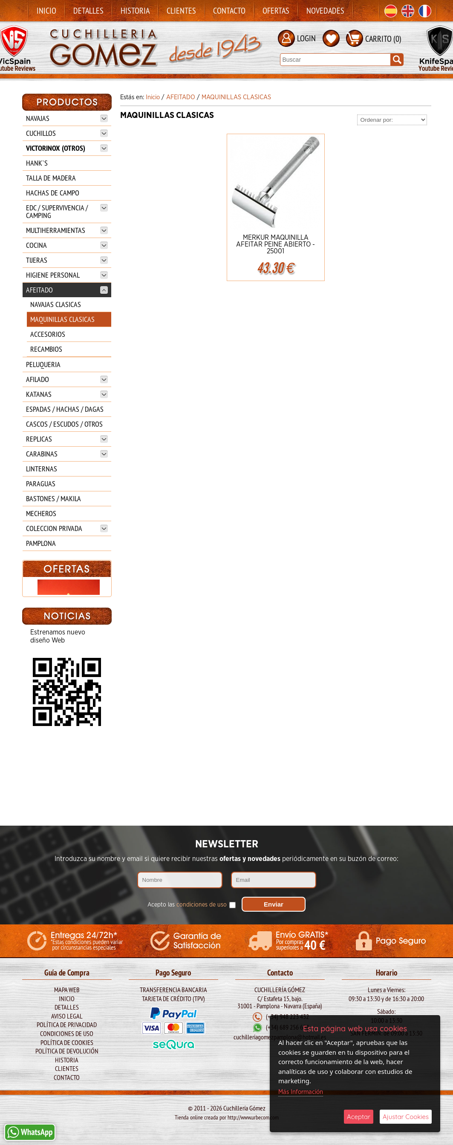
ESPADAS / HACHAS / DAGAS (65, 409)
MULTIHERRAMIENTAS (67, 230)
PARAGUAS (40, 483)
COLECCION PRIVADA (67, 528)
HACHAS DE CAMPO (52, 193)
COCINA (67, 245)
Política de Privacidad (67, 1024)
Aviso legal (67, 1016)
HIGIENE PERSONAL (67, 275)
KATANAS (67, 394)
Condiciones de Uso (66, 1033)
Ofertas (276, 10)
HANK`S (37, 163)
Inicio (46, 10)
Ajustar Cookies (406, 1117)
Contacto (229, 10)
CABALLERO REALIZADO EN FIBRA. (66, 661)
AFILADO (67, 379)
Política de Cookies (66, 1042)
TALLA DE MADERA (51, 178)
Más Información (300, 1092)
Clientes (181, 10)
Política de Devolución (66, 1051)
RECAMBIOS (46, 349)
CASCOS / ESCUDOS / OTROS (64, 424)
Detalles (88, 10)
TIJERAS (67, 260)
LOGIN (306, 38)
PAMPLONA (41, 543)
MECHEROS (41, 513)
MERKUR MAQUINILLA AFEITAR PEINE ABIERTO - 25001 (275, 244)
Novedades (325, 10)
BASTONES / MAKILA (53, 498)
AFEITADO (67, 290)
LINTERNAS (41, 468)
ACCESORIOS (47, 334)
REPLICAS (67, 439)
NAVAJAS (67, 118)
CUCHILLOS (67, 133)
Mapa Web (67, 989)
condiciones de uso (201, 905)
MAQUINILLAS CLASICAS (62, 319)
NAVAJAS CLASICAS (55, 304)
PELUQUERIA (43, 364)
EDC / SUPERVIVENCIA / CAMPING (67, 211)
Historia (135, 10)
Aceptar (358, 1117)
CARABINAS (67, 454)
